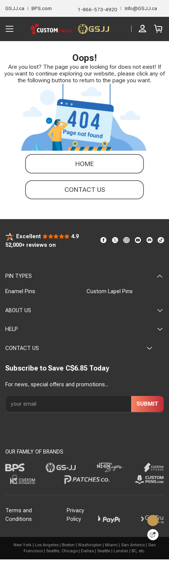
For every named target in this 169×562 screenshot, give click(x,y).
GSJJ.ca (14, 8)
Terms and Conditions (18, 514)
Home (84, 164)
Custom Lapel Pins (110, 291)
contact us (84, 189)
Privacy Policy (75, 514)
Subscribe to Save (34, 368)
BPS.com (41, 8)
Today (99, 368)
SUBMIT (147, 403)
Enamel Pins (20, 291)
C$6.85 (76, 368)
